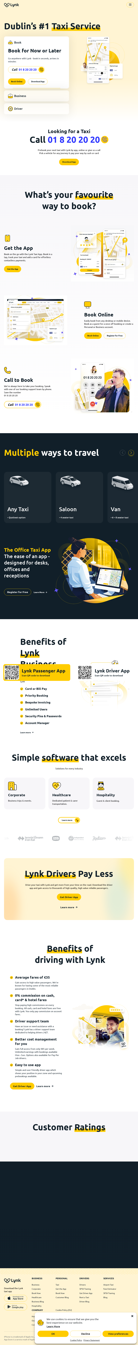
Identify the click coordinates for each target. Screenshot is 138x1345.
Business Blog (38, 1301)
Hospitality (36, 1306)
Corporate (36, 1289)
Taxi (57, 1285)
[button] (132, 1316)
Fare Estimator (109, 1289)
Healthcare (36, 1297)
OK (53, 1333)
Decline (85, 1333)
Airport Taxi (108, 1285)
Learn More (53, 1326)
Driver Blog (84, 1301)
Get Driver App (69, 897)
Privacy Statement (91, 1340)
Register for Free (115, 336)
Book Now (36, 1293)
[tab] (36, 42)
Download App (38, 81)
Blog (105, 1297)
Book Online (16, 81)
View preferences (118, 1333)
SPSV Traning (85, 1289)
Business (35, 1285)
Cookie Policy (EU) (64, 1310)
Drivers (82, 1285)
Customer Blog (62, 1297)
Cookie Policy (76, 1340)
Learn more (27, 732)
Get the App (12, 269)
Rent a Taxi (84, 1297)
